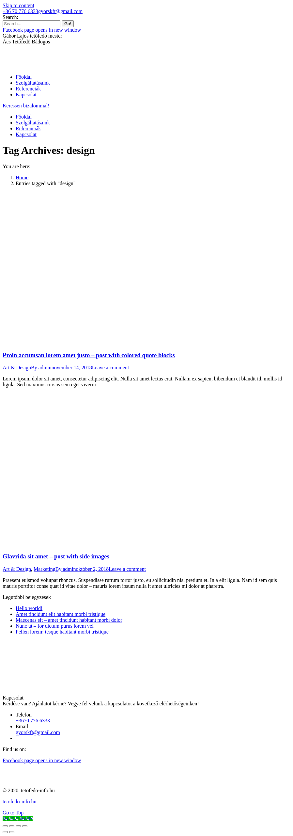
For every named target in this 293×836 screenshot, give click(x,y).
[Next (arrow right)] (11, 832)
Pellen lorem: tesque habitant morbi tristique (62, 632)
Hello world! (29, 608)
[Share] (11, 826)
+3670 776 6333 (33, 720)
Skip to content (18, 5)
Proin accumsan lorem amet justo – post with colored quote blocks (89, 355)
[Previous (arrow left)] (5, 832)
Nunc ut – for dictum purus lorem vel (55, 626)
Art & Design (17, 367)
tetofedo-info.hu (20, 801)
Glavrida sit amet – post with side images (56, 556)
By (41, 367)
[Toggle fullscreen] (18, 826)
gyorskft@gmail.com (60, 11)
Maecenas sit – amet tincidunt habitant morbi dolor (69, 620)
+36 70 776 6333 (20, 11)
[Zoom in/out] (24, 826)
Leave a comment (110, 367)
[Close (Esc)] (5, 826)
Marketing (44, 569)
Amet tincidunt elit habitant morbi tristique (60, 614)
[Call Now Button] (18, 818)
